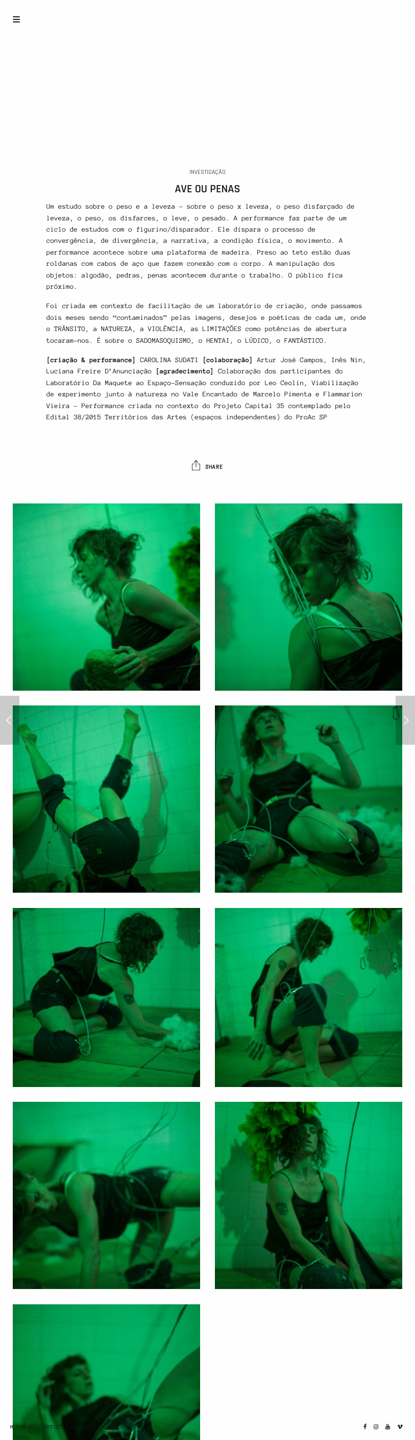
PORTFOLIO (122, 1427)
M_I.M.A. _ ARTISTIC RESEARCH (53, 1427)
